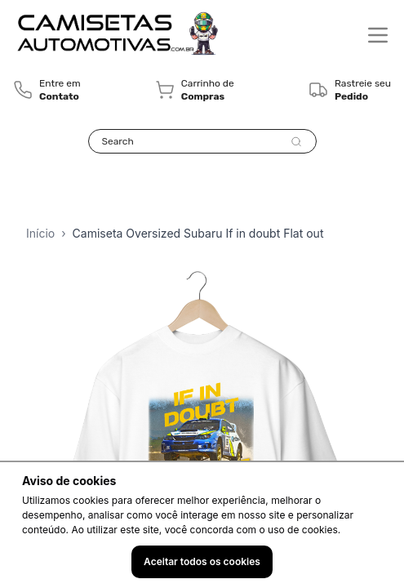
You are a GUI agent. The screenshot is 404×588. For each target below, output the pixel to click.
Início (40, 233)
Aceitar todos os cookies (202, 561)
